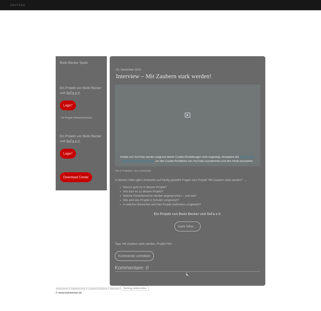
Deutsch (17, 5)
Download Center (76, 177)
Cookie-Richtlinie (97, 288)
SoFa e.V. (73, 93)
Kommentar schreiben (134, 256)
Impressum (62, 288)
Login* (67, 105)
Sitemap (114, 288)
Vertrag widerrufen (134, 288)
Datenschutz (78, 288)
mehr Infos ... (187, 226)
